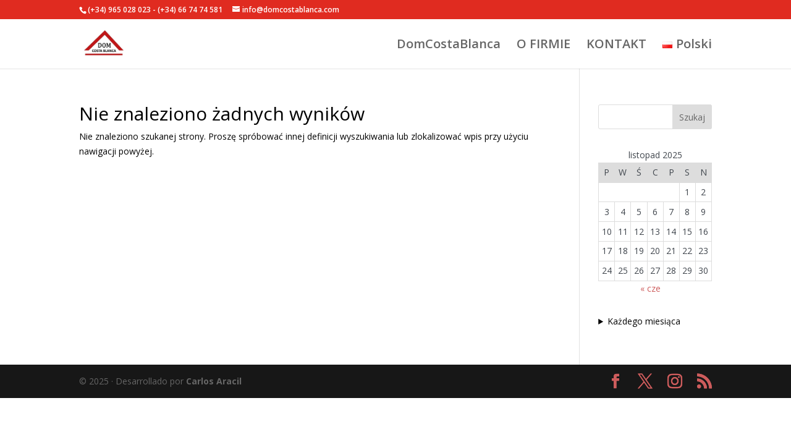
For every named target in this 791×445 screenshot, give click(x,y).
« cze (650, 288)
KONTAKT (616, 46)
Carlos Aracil (214, 381)
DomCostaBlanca (449, 46)
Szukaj (692, 117)
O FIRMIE (543, 46)
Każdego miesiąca (643, 321)
